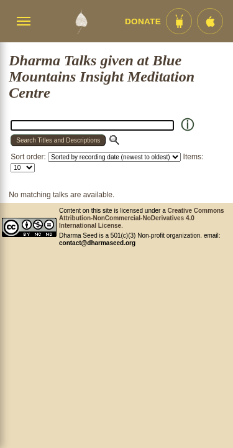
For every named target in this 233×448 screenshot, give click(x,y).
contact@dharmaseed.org (97, 243)
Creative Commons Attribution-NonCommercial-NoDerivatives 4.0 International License (141, 218)
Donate (143, 21)
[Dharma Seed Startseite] (81, 21)
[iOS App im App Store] (210, 21)
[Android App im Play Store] (179, 21)
